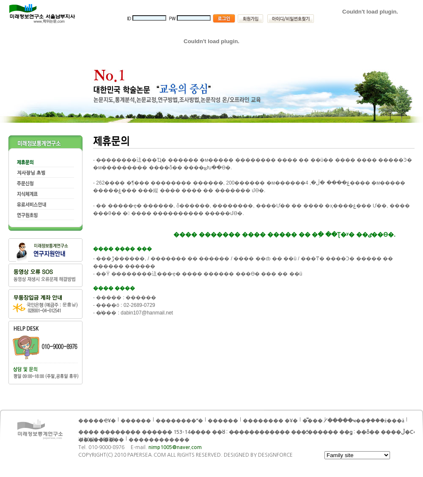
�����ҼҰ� (97, 420)
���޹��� (136, 420)
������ (223, 420)
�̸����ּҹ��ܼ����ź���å (365, 420)
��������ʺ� (179, 420)
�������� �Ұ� (270, 420)
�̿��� (312, 420)
